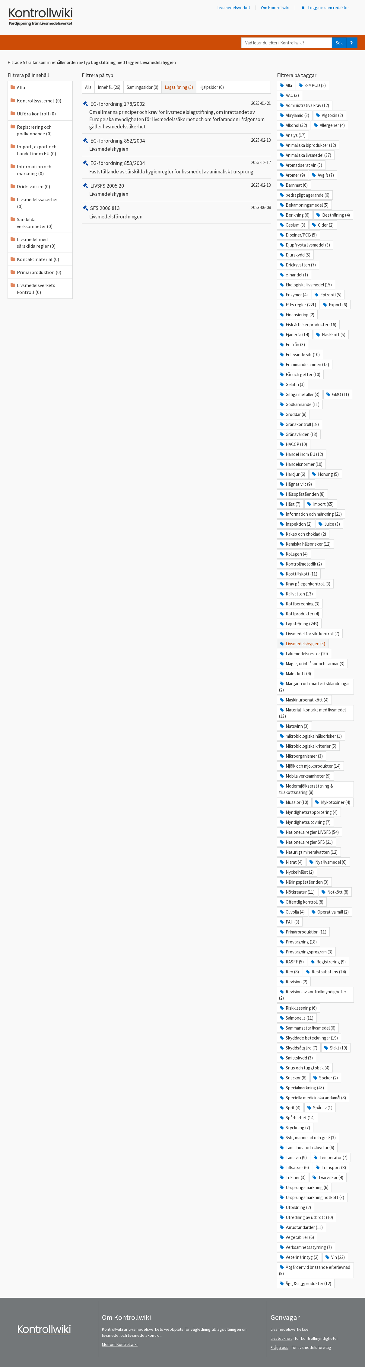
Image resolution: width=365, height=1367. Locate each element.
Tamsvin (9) (293, 1157)
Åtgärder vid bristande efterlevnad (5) (314, 1270)
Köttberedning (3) (299, 604)
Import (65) (320, 504)
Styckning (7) (294, 1127)
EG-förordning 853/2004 (113, 163)
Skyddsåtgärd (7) (298, 1048)
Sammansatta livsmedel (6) (307, 1028)
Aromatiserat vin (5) (300, 165)
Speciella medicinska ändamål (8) (312, 1098)
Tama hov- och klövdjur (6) (306, 1147)
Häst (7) (289, 504)
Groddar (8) (292, 414)
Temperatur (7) (330, 1157)
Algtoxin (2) (329, 115)
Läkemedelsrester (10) (303, 653)
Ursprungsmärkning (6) (303, 1187)
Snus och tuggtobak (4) (304, 1068)
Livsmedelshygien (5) (302, 643)
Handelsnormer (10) (300, 464)
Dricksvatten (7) (297, 265)
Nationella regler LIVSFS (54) (309, 832)
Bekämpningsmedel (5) (303, 205)
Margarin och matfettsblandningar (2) (314, 687)
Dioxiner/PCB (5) (298, 235)
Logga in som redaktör (324, 7)
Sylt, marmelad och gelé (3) (307, 1137)
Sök (339, 43)
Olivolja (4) (292, 912)
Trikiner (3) (292, 1177)
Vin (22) (335, 1257)
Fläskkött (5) (330, 334)
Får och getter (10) (299, 374)
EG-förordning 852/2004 (113, 140)
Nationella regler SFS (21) (306, 842)
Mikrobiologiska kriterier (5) (307, 746)
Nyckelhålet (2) (296, 872)
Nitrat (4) (291, 862)
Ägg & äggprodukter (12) (305, 1283)
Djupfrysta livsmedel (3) (304, 245)
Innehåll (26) (109, 87)
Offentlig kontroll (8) (301, 902)
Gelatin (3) (292, 384)
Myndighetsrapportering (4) (308, 812)
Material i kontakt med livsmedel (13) (312, 713)
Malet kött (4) (295, 673)
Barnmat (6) (293, 185)
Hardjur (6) (292, 474)
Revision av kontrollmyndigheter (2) (312, 995)
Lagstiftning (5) (179, 87)
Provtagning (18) (298, 942)
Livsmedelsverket (233, 7)
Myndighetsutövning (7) (305, 822)
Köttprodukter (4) (299, 614)
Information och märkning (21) (310, 514)
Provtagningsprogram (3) (305, 952)
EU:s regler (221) (297, 305)
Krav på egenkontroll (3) (304, 584)
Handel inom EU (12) (301, 454)
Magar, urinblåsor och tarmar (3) (311, 663)
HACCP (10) (293, 444)
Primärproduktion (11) (302, 932)
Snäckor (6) (292, 1078)
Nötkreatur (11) (297, 892)
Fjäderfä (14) (294, 334)
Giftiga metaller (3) (299, 394)
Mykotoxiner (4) (332, 802)
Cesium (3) (292, 225)
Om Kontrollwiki (275, 7)
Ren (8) (289, 972)
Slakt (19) (335, 1048)
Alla (88, 87)
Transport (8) (330, 1167)
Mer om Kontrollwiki (120, 1344)
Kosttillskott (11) (298, 574)
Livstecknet (281, 1338)
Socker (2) (325, 1078)
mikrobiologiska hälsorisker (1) (310, 736)
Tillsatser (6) (294, 1167)
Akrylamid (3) (294, 115)
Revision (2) (293, 982)
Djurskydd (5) (294, 255)
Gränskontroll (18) (299, 424)
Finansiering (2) (296, 315)
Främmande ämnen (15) (304, 364)
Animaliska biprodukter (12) (307, 145)
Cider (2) (322, 225)
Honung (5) (325, 474)
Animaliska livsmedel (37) (305, 155)
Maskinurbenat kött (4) (303, 700)
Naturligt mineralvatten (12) (308, 852)
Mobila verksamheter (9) (305, 776)
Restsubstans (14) (325, 972)
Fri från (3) (292, 344)
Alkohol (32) (293, 125)
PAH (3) (289, 922)
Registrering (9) (328, 962)
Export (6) (334, 305)
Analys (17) (292, 135)
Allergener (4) (329, 125)
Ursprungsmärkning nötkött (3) (311, 1197)
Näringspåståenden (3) (303, 882)
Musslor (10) (293, 802)
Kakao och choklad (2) (302, 534)
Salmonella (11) (296, 1018)
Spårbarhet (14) (297, 1117)
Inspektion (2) (295, 524)
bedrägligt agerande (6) (304, 195)
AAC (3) (289, 95)
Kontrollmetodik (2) (300, 564)
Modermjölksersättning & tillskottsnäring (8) (306, 789)
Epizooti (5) (327, 295)
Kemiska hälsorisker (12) (305, 544)
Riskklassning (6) (298, 1008)
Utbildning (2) (295, 1207)
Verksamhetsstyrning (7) (305, 1247)
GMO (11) (337, 394)
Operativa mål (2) (330, 912)
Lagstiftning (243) (298, 624)
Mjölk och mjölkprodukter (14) (310, 766)
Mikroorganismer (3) (301, 756)
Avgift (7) (322, 175)
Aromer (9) (292, 175)
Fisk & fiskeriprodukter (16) (307, 324)
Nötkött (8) (334, 892)
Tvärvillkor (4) (327, 1177)
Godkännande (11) (299, 404)
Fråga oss (279, 1347)
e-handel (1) (293, 275)
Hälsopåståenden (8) (302, 494)
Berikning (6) (294, 215)
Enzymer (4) (293, 295)
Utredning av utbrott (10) (306, 1217)
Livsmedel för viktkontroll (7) (309, 634)
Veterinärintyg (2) (299, 1257)
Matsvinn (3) (294, 726)
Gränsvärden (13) (298, 434)
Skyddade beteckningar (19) (308, 1038)
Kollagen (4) (293, 554)
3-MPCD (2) (312, 85)
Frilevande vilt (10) (299, 354)
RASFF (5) (291, 962)
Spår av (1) (319, 1108)
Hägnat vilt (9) (295, 484)
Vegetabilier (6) (296, 1237)
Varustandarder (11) (301, 1227)
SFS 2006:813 (101, 208)
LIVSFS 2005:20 (103, 185)
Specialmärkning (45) (301, 1088)
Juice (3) (329, 524)
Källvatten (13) (296, 594)
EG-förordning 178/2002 (113, 103)
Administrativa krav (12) (304, 105)
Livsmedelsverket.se (290, 1329)
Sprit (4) (289, 1108)
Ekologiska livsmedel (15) (305, 285)
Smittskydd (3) (296, 1058)
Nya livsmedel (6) (328, 862)
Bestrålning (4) (333, 215)
